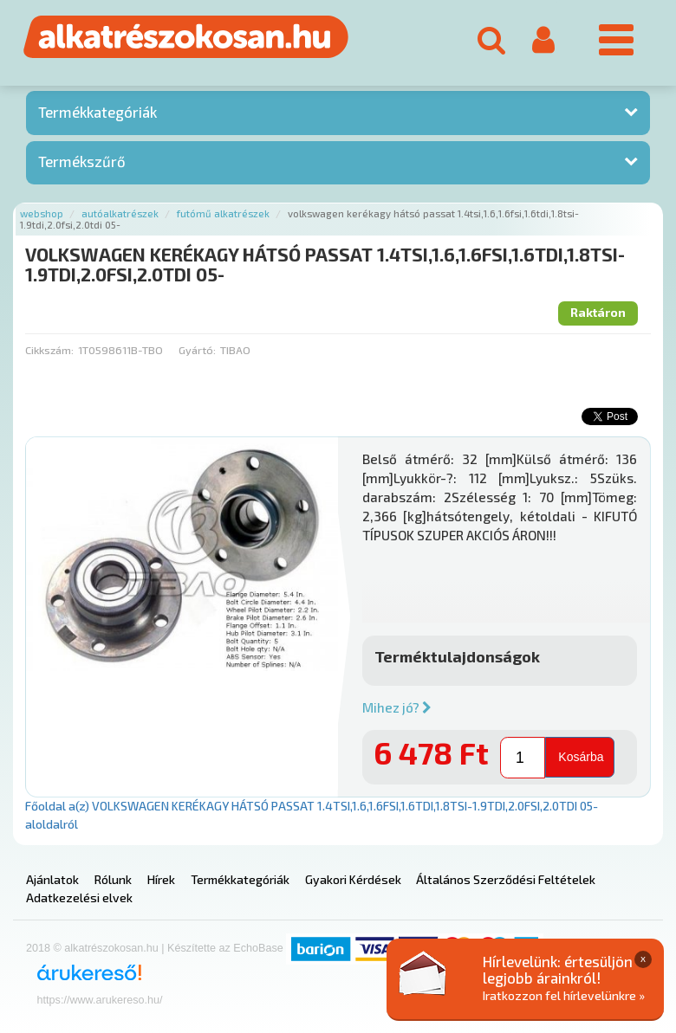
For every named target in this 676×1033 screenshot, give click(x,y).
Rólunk (113, 879)
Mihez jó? (397, 707)
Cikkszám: (49, 350)
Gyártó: (197, 350)
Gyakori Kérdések (353, 879)
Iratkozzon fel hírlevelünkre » (564, 995)
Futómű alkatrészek (223, 213)
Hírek (161, 879)
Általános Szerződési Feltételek (505, 879)
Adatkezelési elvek (79, 897)
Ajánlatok (52, 879)
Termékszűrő (82, 161)
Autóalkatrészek (120, 213)
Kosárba (580, 757)
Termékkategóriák (97, 111)
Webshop (41, 213)
